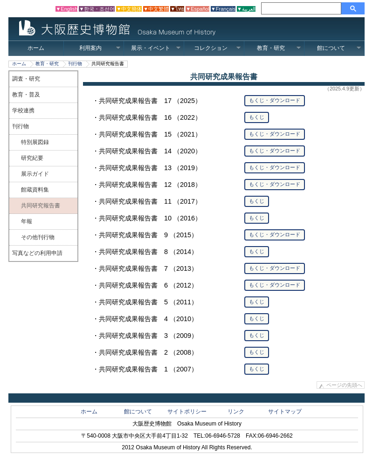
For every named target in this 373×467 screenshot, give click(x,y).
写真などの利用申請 (37, 253)
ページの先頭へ (344, 385)
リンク (236, 411)
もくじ (256, 117)
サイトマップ (285, 411)
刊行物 (75, 63)
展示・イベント (156, 48)
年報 (26, 221)
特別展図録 (35, 142)
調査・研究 (26, 79)
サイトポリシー (187, 411)
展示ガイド (35, 174)
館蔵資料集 (35, 189)
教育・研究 (279, 48)
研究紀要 (32, 158)
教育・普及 (26, 94)
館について (339, 48)
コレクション (217, 48)
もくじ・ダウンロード (274, 100)
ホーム (36, 48)
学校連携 (23, 110)
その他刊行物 (38, 237)
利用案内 (100, 48)
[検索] (303, 8)
